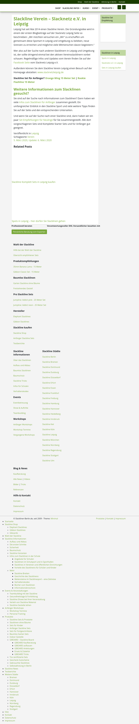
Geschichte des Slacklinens (26, 576)
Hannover (14, 691)
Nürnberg (14, 703)
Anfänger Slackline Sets (23, 338)
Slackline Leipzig (49, 434)
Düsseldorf (14, 686)
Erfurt (12, 689)
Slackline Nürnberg (50, 445)
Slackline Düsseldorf (51, 377)
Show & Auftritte (20, 408)
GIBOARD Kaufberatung (25, 642)
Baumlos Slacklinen (22, 370)
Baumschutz (19, 375)
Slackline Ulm (48, 460)
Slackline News (11, 668)
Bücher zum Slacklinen (24, 585)
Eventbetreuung (20, 402)
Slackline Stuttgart (50, 455)
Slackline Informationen (15, 538)
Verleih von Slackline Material (23, 602)
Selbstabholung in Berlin (21, 665)
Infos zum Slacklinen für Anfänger (37, 102)
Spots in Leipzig (109, 58)
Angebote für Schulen (24, 559)
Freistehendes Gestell (23, 288)
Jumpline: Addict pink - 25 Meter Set (29, 300)
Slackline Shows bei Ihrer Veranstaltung (27, 599)
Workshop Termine (22, 429)
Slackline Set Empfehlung (107, 19)
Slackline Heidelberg (51, 414)
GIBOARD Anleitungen (24, 648)
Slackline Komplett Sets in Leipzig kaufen (34, 182)
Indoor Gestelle (16, 637)
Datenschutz (19, 506)
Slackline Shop (19, 333)
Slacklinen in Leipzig (111, 52)
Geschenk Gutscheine (19, 660)
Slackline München (50, 440)
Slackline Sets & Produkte (21, 619)
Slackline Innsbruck (51, 419)
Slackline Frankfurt (50, 393)
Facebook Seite (22, 62)
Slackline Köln (48, 429)
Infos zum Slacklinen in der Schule (25, 556)
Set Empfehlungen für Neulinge (36, 119)
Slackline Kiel (48, 424)
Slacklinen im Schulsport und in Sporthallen (33, 562)
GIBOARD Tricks (21, 654)
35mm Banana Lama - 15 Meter (27, 266)
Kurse (86, 8)
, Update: (33, 140)
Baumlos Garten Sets (19, 634)
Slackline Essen (49, 388)
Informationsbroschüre (24, 588)
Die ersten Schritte (18, 544)
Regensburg (15, 706)
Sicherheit (14, 547)
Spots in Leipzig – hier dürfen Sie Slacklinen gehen (38, 221)
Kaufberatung (19, 474)
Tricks (23, 484)
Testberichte (19, 343)
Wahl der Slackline (91, 2)
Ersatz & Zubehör (22, 651)
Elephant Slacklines (22, 316)
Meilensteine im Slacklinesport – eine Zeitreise (35, 579)
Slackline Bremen (50, 362)
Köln (12, 697)
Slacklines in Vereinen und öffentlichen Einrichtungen (38, 564)
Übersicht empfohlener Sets (26, 255)
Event (95, 8)
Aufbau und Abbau (21, 365)
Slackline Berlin (49, 356)
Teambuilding (19, 413)
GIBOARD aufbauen (23, 645)
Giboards (14, 533)
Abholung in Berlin (108, 2)
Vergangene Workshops (24, 435)
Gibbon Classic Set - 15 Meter (26, 272)
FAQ (7, 712)
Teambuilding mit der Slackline (23, 593)
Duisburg (14, 683)
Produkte (107, 8)
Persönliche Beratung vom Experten (29, 231)
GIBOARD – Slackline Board (22, 639)
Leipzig (35, 133)
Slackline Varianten (18, 553)
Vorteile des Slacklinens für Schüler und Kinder (35, 567)
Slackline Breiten (21, 573)
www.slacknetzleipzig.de (51, 72)
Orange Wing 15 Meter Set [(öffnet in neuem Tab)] (60, 78)
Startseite (9, 521)
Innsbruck (14, 694)
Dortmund (14, 680)
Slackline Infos (71, 8)
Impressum (18, 511)
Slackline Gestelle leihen (20, 605)
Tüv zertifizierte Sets (19, 657)
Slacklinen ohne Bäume (20, 622)
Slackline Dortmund (51, 367)
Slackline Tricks (20, 381)
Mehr (12, 570)
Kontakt (122, 2)
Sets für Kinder (16, 625)
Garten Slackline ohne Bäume (26, 283)
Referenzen (18, 489)
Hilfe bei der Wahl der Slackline (27, 250)
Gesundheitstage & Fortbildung (24, 596)
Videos (27, 479)
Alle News (17, 479)
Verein (30, 136)
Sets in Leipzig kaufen (111, 67)
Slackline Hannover (51, 408)
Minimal (54, 518)
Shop (80, 2)
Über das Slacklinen (22, 360)
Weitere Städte (11, 674)
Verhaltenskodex (21, 391)
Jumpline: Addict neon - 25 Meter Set (29, 305)
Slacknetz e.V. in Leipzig (112, 63)
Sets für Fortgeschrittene (21, 631)
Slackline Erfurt (49, 382)
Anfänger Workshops (22, 424)
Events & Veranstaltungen (16, 590)
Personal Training (17, 613)
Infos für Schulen (21, 386)
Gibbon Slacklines (21, 321)
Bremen (13, 677)
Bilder (16, 484)
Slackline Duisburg (50, 372)
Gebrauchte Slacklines (19, 663)
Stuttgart (14, 709)
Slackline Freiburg (50, 398)
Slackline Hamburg (50, 403)
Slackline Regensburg (51, 450)
